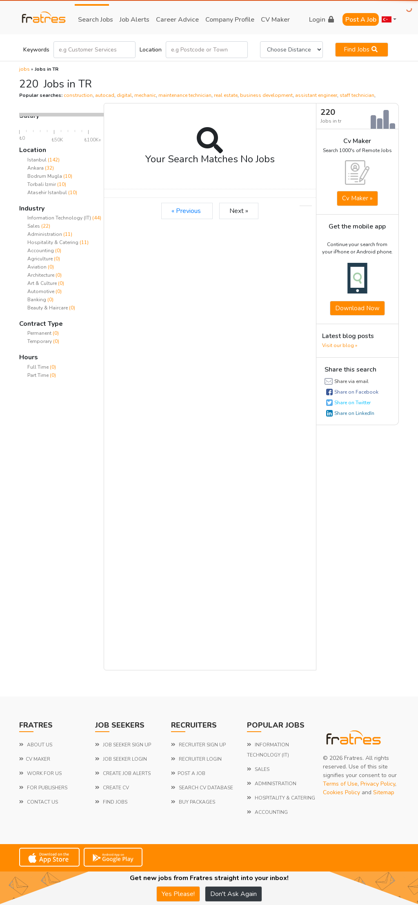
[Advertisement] (61, 511)
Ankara (35, 168)
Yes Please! (178, 893)
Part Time (38, 375)
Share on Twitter (352, 402)
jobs (24, 69)
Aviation (37, 267)
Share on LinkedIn (354, 413)
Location (151, 50)
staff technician (357, 95)
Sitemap (383, 792)
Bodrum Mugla (44, 176)
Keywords (36, 50)
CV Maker (275, 19)
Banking (37, 299)
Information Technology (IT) (59, 218)
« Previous (186, 210)
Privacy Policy (377, 784)
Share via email (351, 381)
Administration (45, 234)
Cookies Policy (341, 792)
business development (266, 95)
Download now (357, 308)
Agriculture (40, 258)
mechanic (145, 95)
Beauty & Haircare (48, 308)
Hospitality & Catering (53, 242)
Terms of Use (340, 784)
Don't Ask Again (233, 893)
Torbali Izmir (41, 184)
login (321, 19)
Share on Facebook (356, 392)
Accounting (41, 250)
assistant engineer (316, 95)
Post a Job (360, 19)
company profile (229, 19)
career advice (177, 19)
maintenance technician (184, 95)
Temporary (40, 341)
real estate (226, 95)
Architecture (41, 275)
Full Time (38, 367)
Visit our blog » (339, 345)
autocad (104, 95)
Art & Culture (42, 283)
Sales (34, 226)
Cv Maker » (357, 198)
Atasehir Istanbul (47, 192)
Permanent (40, 333)
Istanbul (37, 160)
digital (124, 95)
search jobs (95, 19)
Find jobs (362, 49)
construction (78, 95)
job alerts (134, 19)
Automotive (41, 291)
